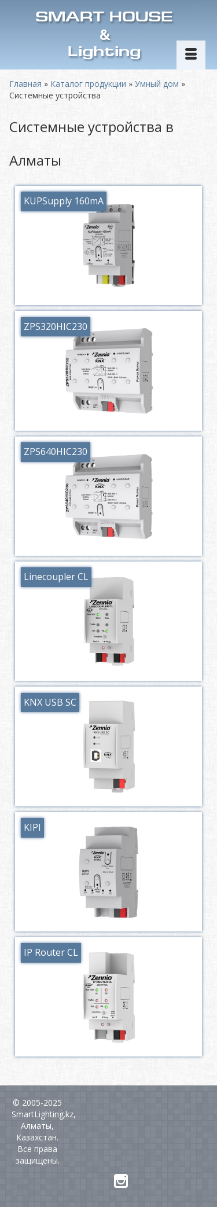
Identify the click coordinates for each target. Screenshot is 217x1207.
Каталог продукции (88, 83)
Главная (25, 83)
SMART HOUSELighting (104, 36)
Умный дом (157, 83)
